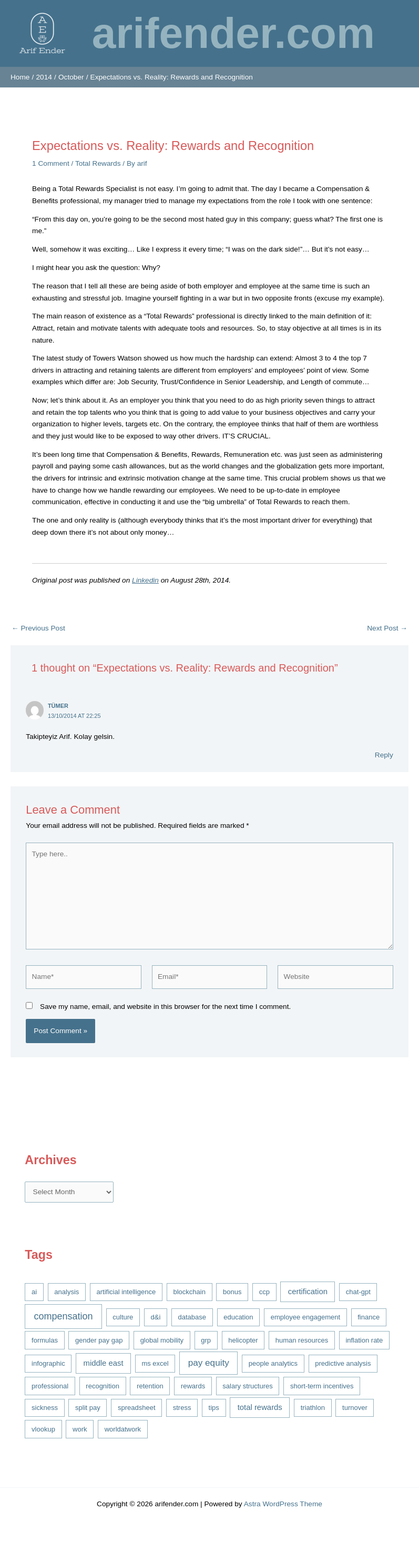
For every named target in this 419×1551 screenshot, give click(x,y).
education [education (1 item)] (238, 1317)
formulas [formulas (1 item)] (45, 1340)
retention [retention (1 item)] (150, 1386)
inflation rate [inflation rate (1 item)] (364, 1340)
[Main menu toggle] (409, 33)
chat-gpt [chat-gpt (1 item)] (358, 1292)
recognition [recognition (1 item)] (102, 1386)
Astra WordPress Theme (283, 1504)
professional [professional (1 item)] (50, 1386)
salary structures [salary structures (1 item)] (247, 1386)
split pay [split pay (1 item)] (87, 1408)
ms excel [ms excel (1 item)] (154, 1363)
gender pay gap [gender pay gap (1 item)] (98, 1340)
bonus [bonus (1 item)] (232, 1292)
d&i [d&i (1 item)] (156, 1317)
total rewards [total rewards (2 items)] (260, 1407)
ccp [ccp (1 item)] (264, 1292)
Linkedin (145, 580)
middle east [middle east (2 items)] (104, 1363)
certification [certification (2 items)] (308, 1291)
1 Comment (50, 163)
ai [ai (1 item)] (34, 1292)
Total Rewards (98, 163)
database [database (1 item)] (192, 1317)
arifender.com (233, 33)
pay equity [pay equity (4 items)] (208, 1362)
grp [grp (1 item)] (206, 1340)
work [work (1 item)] (80, 1429)
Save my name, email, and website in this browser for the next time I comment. (165, 1006)
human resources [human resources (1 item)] (301, 1340)
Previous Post (38, 628)
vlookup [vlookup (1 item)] (43, 1429)
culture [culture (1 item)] (123, 1317)
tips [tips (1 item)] (214, 1408)
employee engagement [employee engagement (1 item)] (305, 1317)
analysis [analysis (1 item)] (66, 1292)
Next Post (387, 628)
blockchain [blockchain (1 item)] (189, 1292)
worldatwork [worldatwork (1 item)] (123, 1429)
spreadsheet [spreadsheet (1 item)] (137, 1408)
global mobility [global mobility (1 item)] (161, 1340)
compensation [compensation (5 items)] (63, 1316)
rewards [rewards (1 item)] (193, 1386)
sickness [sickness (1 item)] (45, 1408)
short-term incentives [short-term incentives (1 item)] (322, 1386)
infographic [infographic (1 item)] (48, 1363)
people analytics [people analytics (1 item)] (273, 1363)
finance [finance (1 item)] (368, 1317)
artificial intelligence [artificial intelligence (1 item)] (126, 1292)
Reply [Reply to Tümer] (384, 755)
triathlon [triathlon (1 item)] (313, 1408)
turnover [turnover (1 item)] (354, 1408)
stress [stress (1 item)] (182, 1408)
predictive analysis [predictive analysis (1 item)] (343, 1363)
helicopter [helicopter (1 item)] (243, 1340)
